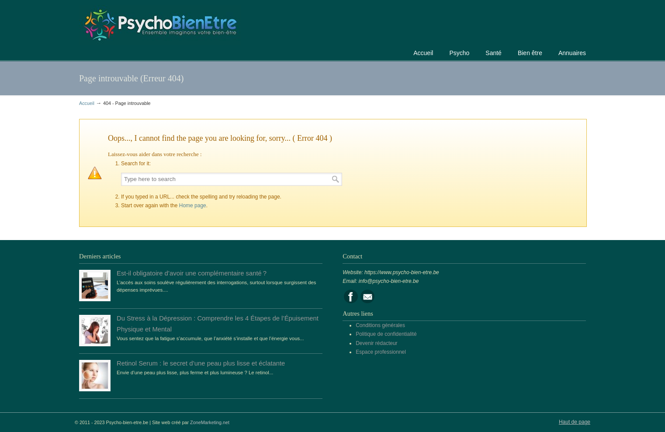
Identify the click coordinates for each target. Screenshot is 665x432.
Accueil (86, 103)
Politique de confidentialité (386, 334)
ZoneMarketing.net (209, 422)
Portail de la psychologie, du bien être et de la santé (160, 24)
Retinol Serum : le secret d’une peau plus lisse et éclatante (201, 363)
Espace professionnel (381, 352)
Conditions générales (380, 325)
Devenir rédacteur (376, 343)
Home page (192, 205)
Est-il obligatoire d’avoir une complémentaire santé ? (192, 273)
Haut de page (574, 422)
